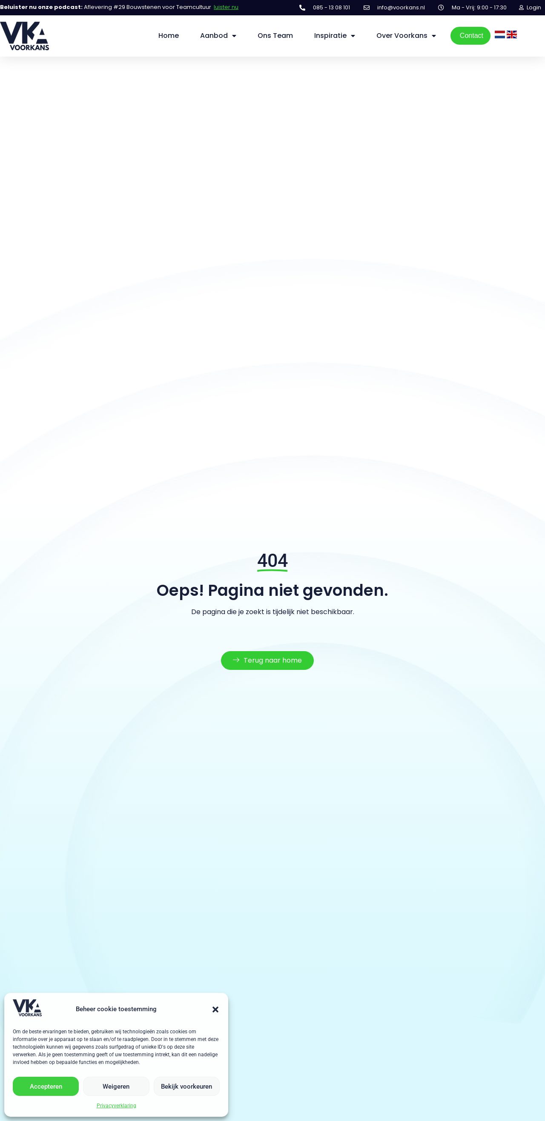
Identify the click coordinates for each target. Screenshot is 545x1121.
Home (168, 35)
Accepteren (46, 1086)
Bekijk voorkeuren (186, 1086)
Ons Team (275, 35)
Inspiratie (334, 35)
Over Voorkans (406, 35)
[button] (215, 1009)
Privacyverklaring (116, 1106)
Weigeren (116, 1086)
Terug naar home (267, 667)
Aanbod (218, 35)
